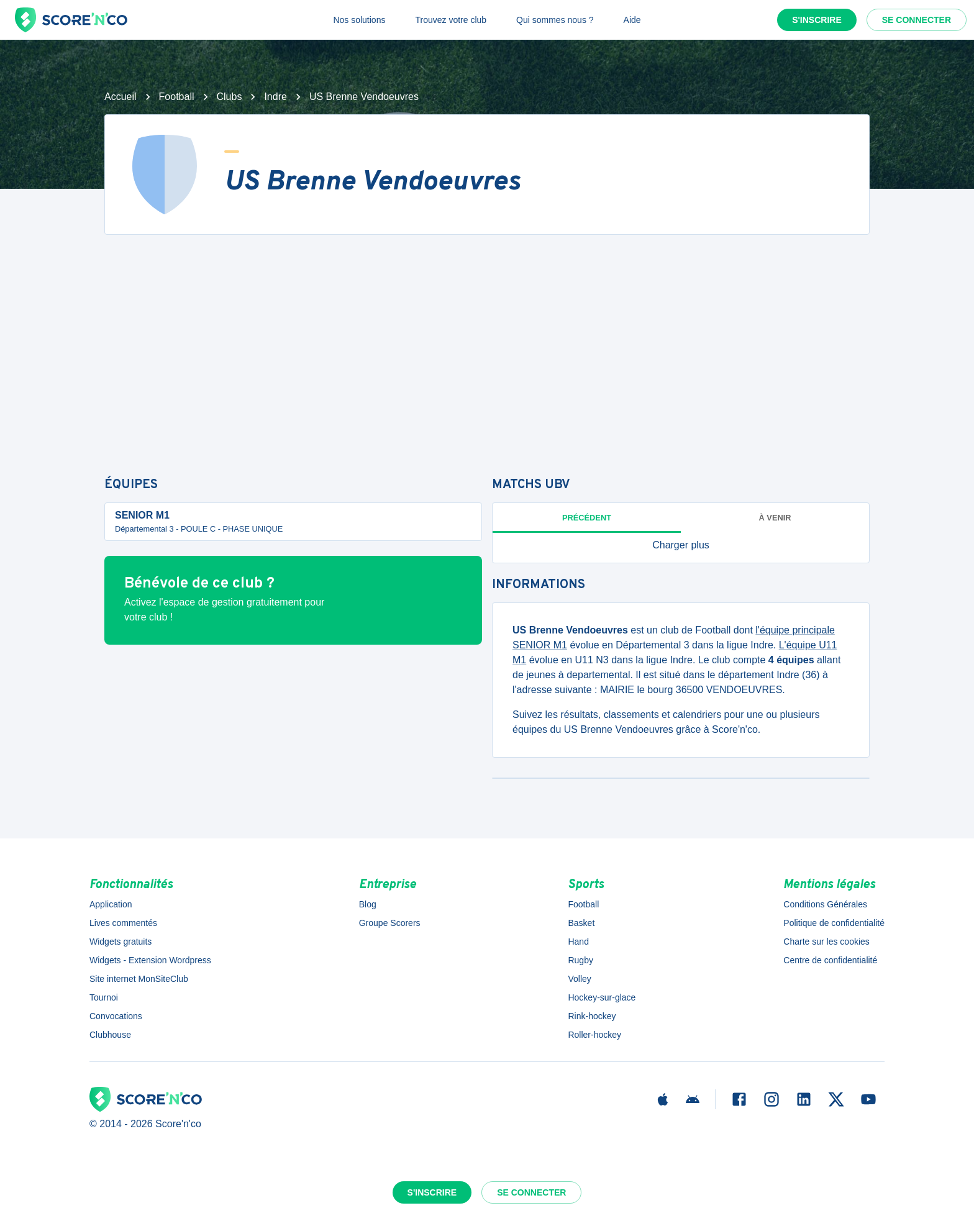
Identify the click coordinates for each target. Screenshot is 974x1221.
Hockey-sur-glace (601, 997)
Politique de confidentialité (834, 923)
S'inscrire (817, 20)
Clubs (229, 96)
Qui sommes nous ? (555, 20)
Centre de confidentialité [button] (830, 960)
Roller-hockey (594, 1035)
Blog (367, 904)
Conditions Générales (825, 904)
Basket (581, 923)
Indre (275, 96)
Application (110, 904)
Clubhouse (110, 1035)
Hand (578, 941)
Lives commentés (123, 923)
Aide (632, 20)
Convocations (115, 1016)
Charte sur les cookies (826, 941)
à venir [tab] (775, 517)
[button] (681, 545)
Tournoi (103, 997)
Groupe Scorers (390, 923)
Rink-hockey (592, 1016)
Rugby (580, 960)
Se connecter (916, 20)
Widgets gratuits (120, 941)
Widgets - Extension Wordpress (150, 960)
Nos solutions (359, 20)
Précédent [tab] (586, 517)
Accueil (120, 96)
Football (176, 96)
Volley (579, 979)
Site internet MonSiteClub (138, 979)
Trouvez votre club (450, 20)
